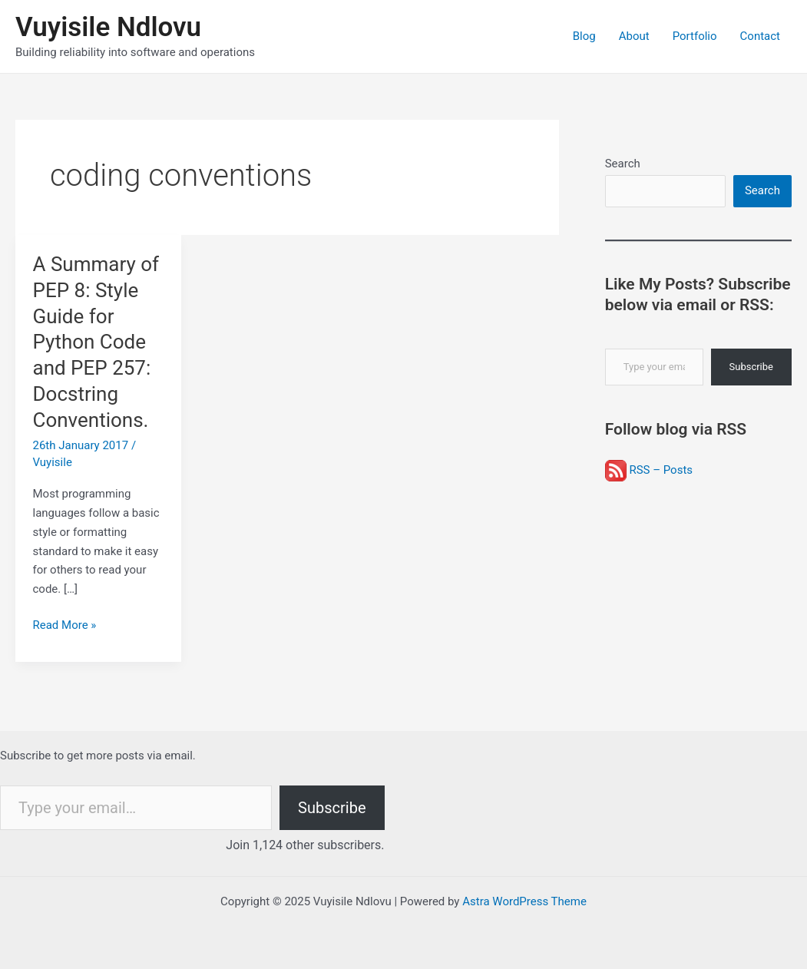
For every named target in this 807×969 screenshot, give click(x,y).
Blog (584, 36)
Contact (760, 36)
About (634, 36)
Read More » (65, 625)
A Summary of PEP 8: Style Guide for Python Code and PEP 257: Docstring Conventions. (96, 342)
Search (622, 163)
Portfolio (695, 36)
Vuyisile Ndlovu (108, 27)
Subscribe (751, 366)
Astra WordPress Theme (524, 901)
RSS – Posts (649, 470)
